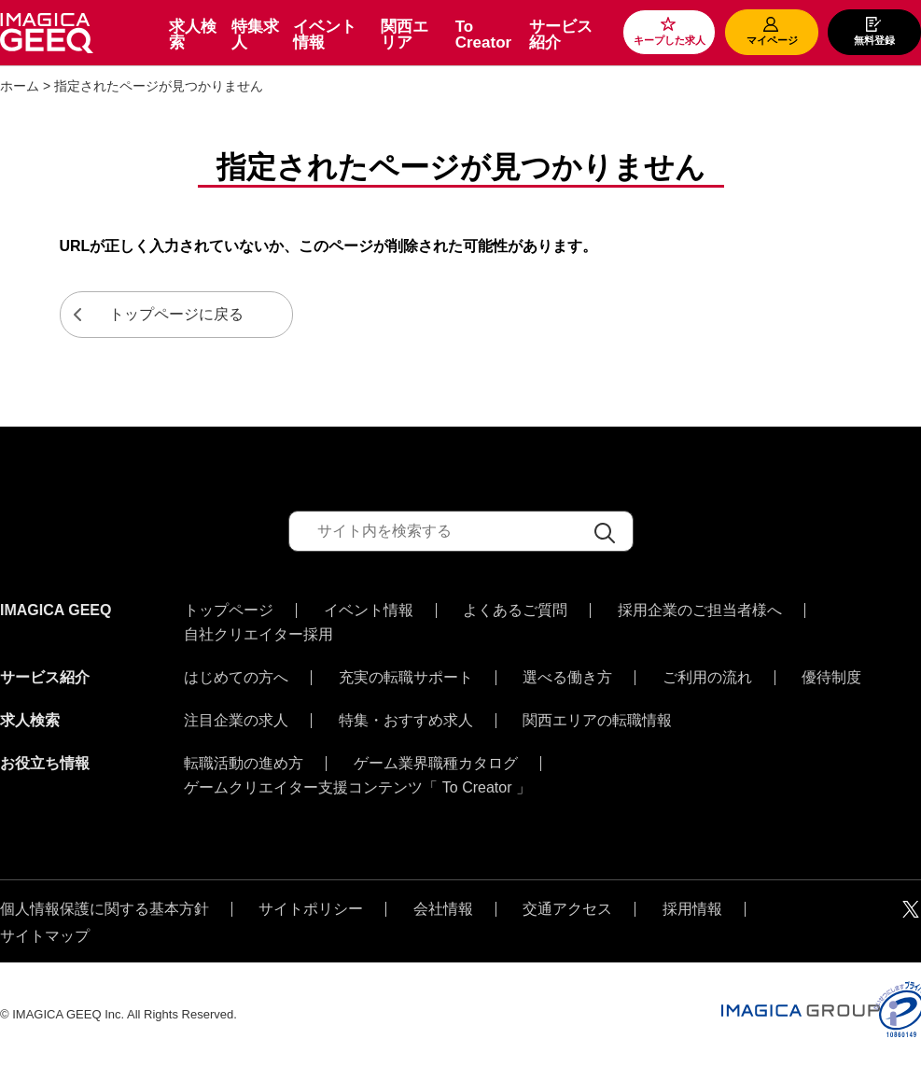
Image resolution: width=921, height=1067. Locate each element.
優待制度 (831, 677)
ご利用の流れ (707, 677)
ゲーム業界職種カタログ (436, 763)
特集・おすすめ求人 (406, 720)
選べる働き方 (567, 677)
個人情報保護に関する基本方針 (104, 909)
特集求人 (255, 34)
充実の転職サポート (406, 677)
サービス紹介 (561, 34)
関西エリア (404, 34)
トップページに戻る (176, 314)
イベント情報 (324, 34)
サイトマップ (45, 936)
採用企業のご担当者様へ (700, 610)
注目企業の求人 (236, 720)
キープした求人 (669, 40)
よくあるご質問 (515, 610)
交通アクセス (567, 909)
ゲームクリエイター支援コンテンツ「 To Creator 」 (357, 787)
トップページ (228, 610)
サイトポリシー (310, 909)
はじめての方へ (236, 677)
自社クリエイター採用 (258, 634)
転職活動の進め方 (243, 763)
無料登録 (874, 40)
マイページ (772, 40)
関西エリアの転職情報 (597, 720)
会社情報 (443, 909)
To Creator (483, 34)
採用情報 (692, 909)
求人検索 (192, 34)
